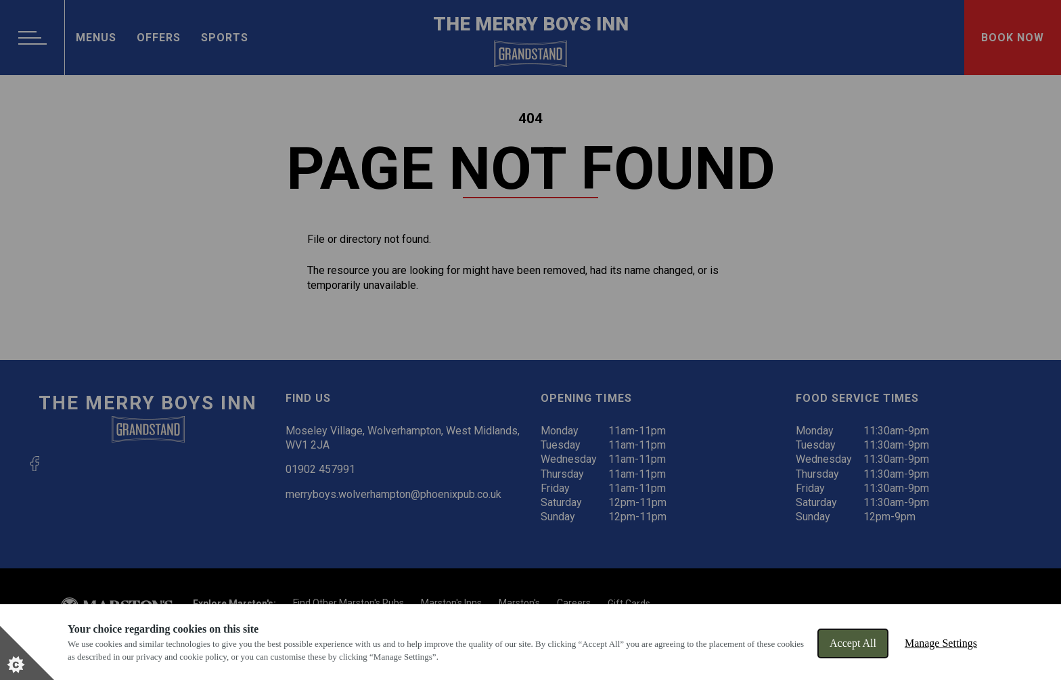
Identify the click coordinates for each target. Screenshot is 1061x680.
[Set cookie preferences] (27, 653)
